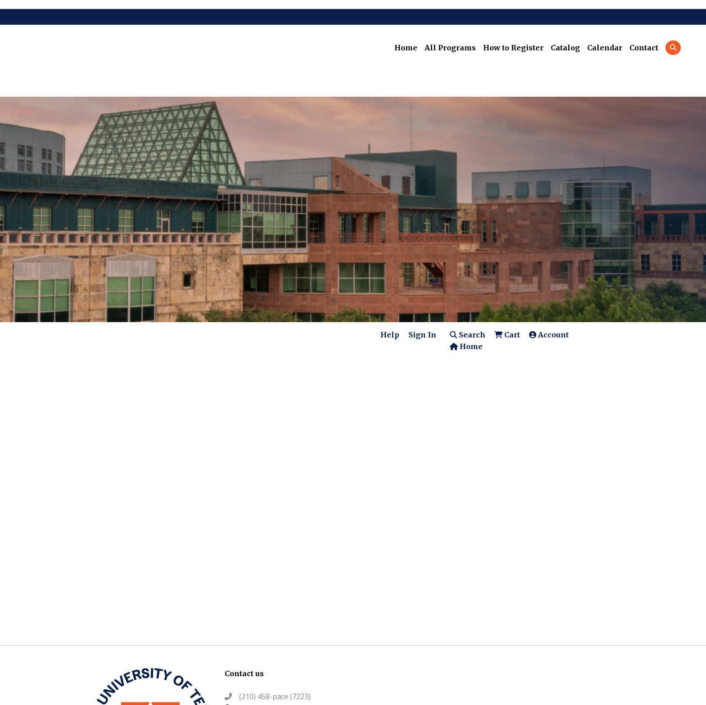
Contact (643, 47)
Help (389, 334)
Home (405, 47)
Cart (507, 334)
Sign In (422, 334)
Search (467, 334)
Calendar (604, 47)
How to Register (513, 47)
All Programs (450, 47)
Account (549, 334)
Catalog (565, 47)
